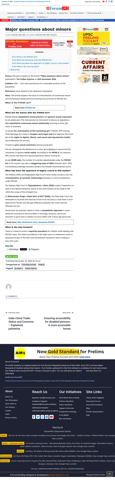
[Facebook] (106, 1)
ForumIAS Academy (94, 405)
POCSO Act (30, 108)
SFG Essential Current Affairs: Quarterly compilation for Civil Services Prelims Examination (75, 20)
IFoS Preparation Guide (40, 381)
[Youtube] (103, 1)
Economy (26, 381)
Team (7, 414)
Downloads (21, 17)
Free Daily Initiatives (77, 13)
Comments (53, 35)
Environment (16, 381)
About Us (9, 397)
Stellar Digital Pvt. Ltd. (59, 475)
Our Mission (10, 407)
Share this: (14, 70)
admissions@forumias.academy (45, 411)
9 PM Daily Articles (29, 265)
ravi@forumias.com (47, 398)
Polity (7, 381)
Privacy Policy (11, 418)
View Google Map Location (84, 446)
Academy (17, 1)
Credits (8, 411)
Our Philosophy (39, 1)
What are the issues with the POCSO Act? (32, 60)
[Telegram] (111, 1)
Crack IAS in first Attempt (61, 381)
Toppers (30, 17)
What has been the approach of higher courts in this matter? (41, 63)
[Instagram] (108, 1)
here (84, 371)
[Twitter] (38, 417)
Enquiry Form (63, 13)
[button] (110, 474)
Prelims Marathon (66, 401)
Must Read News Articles (69, 398)
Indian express (31, 268)
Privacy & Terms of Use (95, 475)
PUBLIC (41, 265)
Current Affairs (30, 13)
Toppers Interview (66, 408)
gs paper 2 (19, 268)
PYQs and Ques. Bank (94, 13)
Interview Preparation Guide (83, 381)
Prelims (41, 13)
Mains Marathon (65, 405)
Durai (38, 261)
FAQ (88, 415)
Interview (11, 17)
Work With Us (10, 404)
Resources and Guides (15, 13)
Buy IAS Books (52, 13)
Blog (22, 1)
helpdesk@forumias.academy (44, 404)
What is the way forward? (25, 66)
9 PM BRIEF (64, 415)
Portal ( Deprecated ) (94, 412)
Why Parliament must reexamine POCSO (36, 222)
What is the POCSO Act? (24, 57)
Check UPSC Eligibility (95, 398)
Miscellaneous (41, 17)
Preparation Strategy (68, 412)
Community (29, 1)
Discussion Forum (93, 401)
